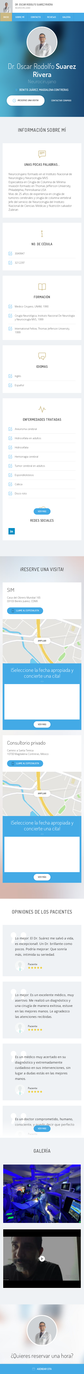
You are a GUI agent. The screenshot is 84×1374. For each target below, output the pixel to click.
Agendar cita (42, 1368)
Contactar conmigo (61, 100)
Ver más (42, 511)
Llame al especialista (25, 610)
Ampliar (42, 640)
